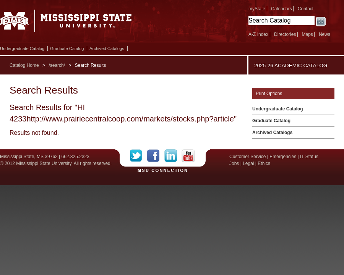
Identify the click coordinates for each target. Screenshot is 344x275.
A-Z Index (258, 34)
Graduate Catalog (67, 48)
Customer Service (247, 156)
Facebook (155, 155)
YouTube (188, 155)
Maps (307, 34)
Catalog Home (24, 65)
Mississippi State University (66, 23)
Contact (305, 8)
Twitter (138, 155)
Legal (248, 163)
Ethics (264, 163)
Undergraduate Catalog (22, 48)
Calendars (281, 8)
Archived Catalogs (106, 48)
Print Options (269, 93)
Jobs (234, 163)
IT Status (309, 156)
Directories (285, 34)
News (324, 34)
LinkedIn (173, 155)
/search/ (57, 65)
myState (256, 8)
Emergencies (282, 156)
